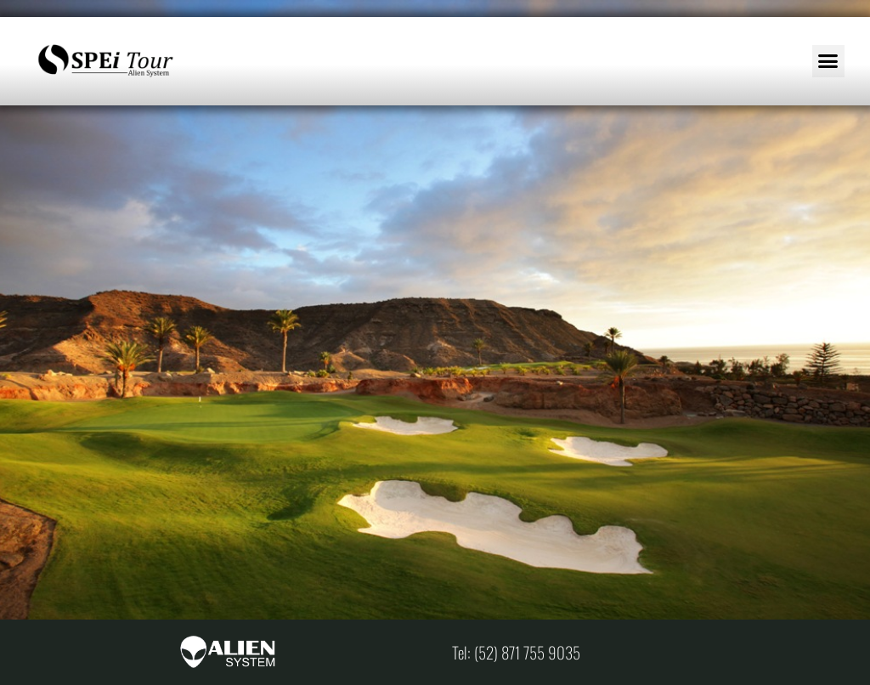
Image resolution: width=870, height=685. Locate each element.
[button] (828, 61)
